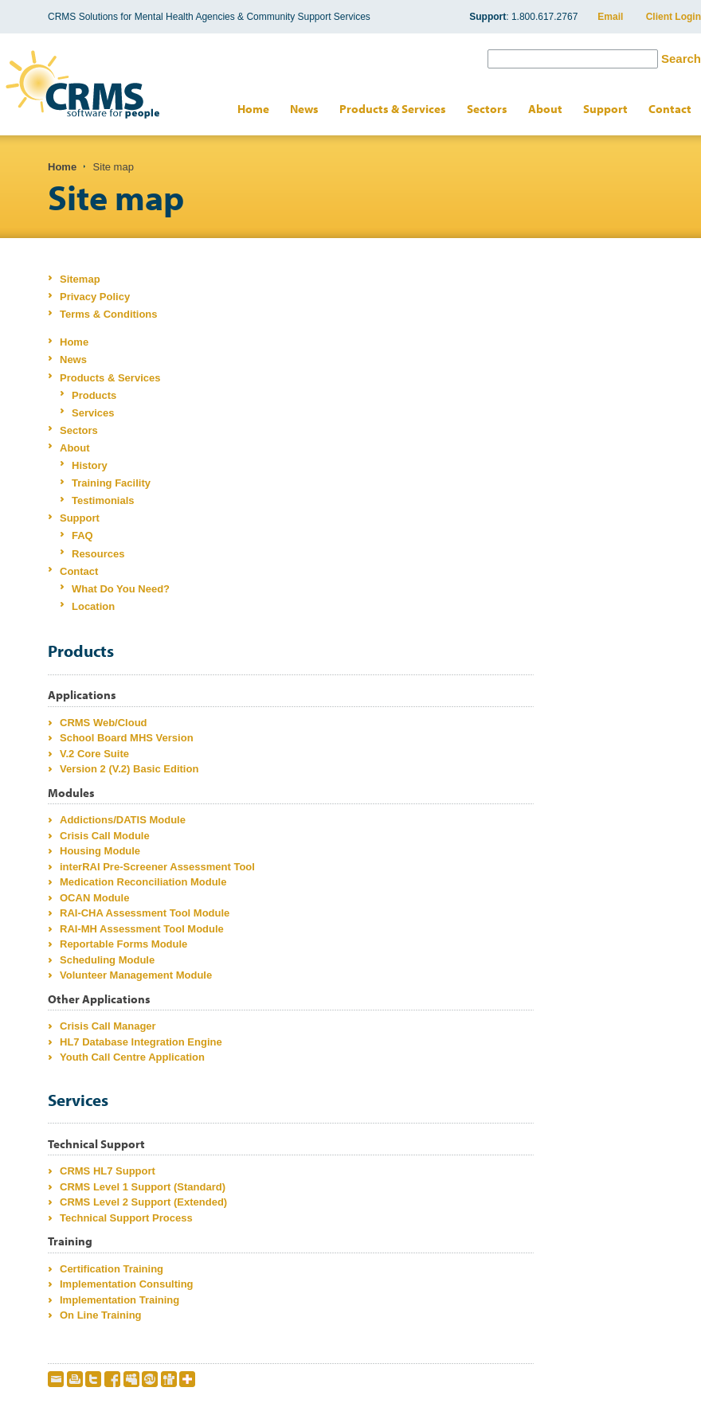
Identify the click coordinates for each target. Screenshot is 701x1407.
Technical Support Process (126, 1218)
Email (610, 16)
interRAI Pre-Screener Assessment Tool (157, 867)
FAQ (82, 535)
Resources (98, 554)
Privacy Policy (95, 297)
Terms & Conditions (109, 314)
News (304, 108)
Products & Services (392, 108)
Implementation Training (119, 1300)
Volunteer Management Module (136, 975)
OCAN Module (94, 898)
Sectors (487, 108)
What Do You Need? (121, 589)
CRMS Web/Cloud (103, 723)
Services (93, 413)
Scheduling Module (107, 960)
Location (93, 606)
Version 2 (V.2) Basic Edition (129, 769)
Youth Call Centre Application (132, 1057)
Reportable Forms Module (123, 944)
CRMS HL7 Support (107, 1171)
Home (253, 108)
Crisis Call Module (105, 836)
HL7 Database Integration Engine (141, 1042)
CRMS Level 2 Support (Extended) (143, 1202)
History (90, 465)
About (545, 108)
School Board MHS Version (127, 738)
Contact (669, 108)
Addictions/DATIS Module (123, 820)
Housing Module (100, 851)
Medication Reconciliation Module (143, 882)
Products (94, 395)
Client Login (673, 16)
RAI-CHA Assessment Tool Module (144, 913)
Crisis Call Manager (108, 1026)
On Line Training (101, 1315)
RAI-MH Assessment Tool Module (142, 929)
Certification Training (111, 1269)
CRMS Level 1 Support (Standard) (142, 1187)
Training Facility (111, 483)
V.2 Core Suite (94, 754)
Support (605, 108)
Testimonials (103, 500)
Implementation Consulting (127, 1284)
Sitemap (80, 279)
